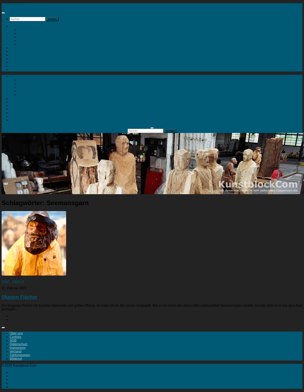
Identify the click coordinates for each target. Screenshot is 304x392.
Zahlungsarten (20, 355)
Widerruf (16, 358)
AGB (13, 340)
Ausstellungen (20, 51)
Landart (15, 58)
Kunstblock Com (13, 5)
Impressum (18, 347)
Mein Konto (26, 40)
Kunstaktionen (20, 55)
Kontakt (23, 44)
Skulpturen (25, 29)
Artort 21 (18, 281)
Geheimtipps (19, 62)
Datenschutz (19, 344)
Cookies (15, 337)
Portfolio (16, 66)
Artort (14, 48)
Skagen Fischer (19, 297)
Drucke (23, 37)
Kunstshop (17, 26)
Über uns (16, 333)
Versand (16, 351)
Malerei (23, 33)
